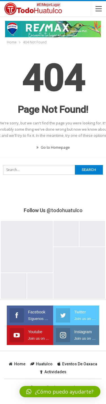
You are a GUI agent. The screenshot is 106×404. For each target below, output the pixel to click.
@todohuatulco (65, 210)
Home (17, 364)
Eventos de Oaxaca (77, 364)
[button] (60, 391)
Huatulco (41, 364)
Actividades (53, 372)
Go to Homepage (53, 147)
